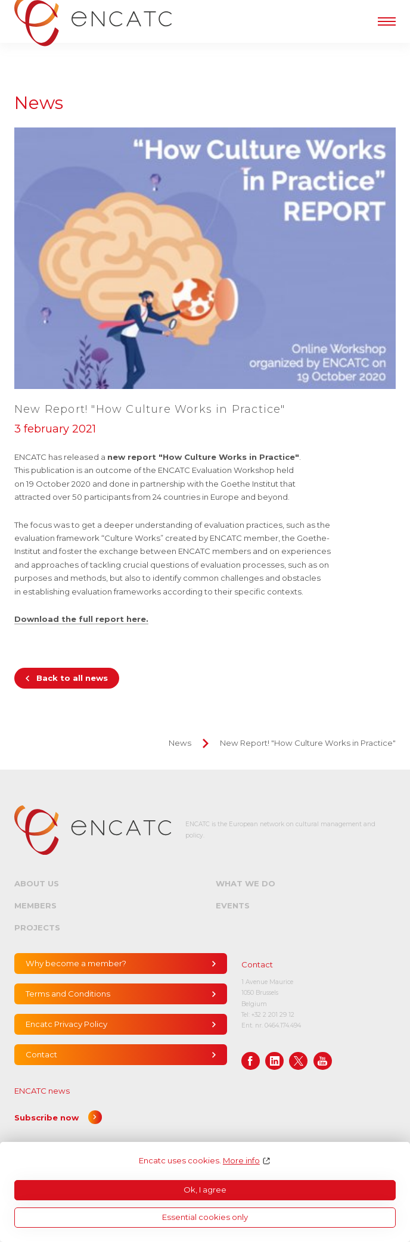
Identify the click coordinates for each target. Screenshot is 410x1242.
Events (233, 905)
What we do (245, 883)
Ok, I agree (205, 1189)
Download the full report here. (81, 619)
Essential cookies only (205, 1217)
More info (241, 1160)
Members (35, 905)
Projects (37, 927)
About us (36, 883)
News (180, 743)
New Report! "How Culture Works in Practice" (308, 743)
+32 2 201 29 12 (272, 1015)
